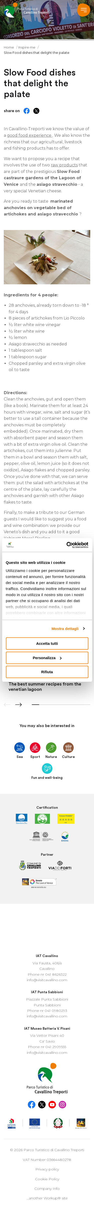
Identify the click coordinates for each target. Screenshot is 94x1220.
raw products (64, 165)
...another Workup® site (47, 1138)
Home (9, 47)
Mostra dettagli (64, 628)
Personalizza (47, 658)
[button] (18, 704)
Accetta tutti (47, 643)
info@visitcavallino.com (47, 920)
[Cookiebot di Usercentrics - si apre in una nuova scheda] (67, 545)
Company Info (47, 1129)
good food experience (29, 135)
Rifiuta (47, 672)
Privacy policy (47, 1109)
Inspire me (27, 47)
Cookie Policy (47, 1119)
